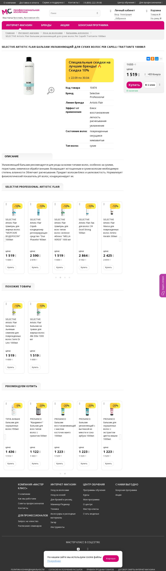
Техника (55, 509)
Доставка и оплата (29, 2)
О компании (10, 2)
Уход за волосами (53, 32)
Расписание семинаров (30, 526)
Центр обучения (125, 2)
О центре (88, 505)
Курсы (86, 495)
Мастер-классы (91, 509)
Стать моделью (91, 514)
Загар (53, 523)
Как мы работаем (27, 499)
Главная (10, 32)
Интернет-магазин (19, 25)
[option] (14, 240)
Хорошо (111, 558)
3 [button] (64, 278)
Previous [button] (5, 240)
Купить (10, 268)
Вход (117, 14)
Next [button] (120, 240)
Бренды (46, 25)
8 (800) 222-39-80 (92, 2)
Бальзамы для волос (77, 32)
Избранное (120, 18)
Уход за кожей (58, 495)
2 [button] (60, 278)
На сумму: (156, 18)
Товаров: (155, 14)
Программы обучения (94, 491)
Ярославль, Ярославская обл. (26, 17)
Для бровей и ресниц (61, 500)
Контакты (73, 2)
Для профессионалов (150, 2)
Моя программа (91, 500)
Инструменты (57, 528)
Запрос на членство (28, 522)
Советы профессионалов (31, 504)
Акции (64, 25)
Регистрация (126, 14)
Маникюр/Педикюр (60, 505)
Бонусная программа (93, 25)
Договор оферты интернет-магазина (136, 560)
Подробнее (54, 561)
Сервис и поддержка (52, 2)
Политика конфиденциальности (27, 560)
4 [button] (69, 278)
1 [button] (55, 278)
